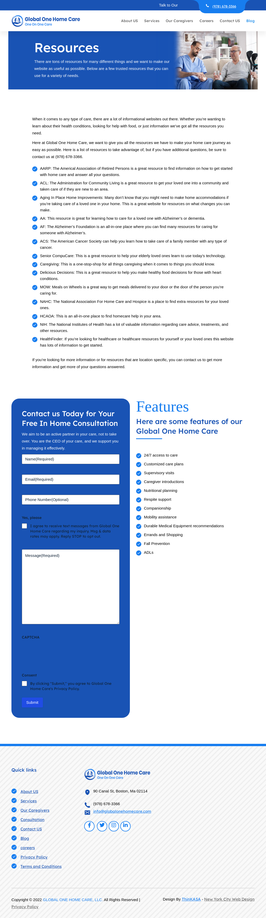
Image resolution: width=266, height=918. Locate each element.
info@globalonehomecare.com (122, 811)
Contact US (230, 20)
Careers (207, 20)
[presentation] (61, 652)
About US (129, 20)
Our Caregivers (179, 20)
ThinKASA (191, 899)
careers (28, 847)
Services (151, 20)
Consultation (32, 819)
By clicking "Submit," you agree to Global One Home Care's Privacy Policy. (70, 686)
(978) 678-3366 (224, 6)
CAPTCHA (30, 637)
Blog (250, 20)
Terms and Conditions (41, 866)
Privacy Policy (34, 857)
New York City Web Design (229, 899)
